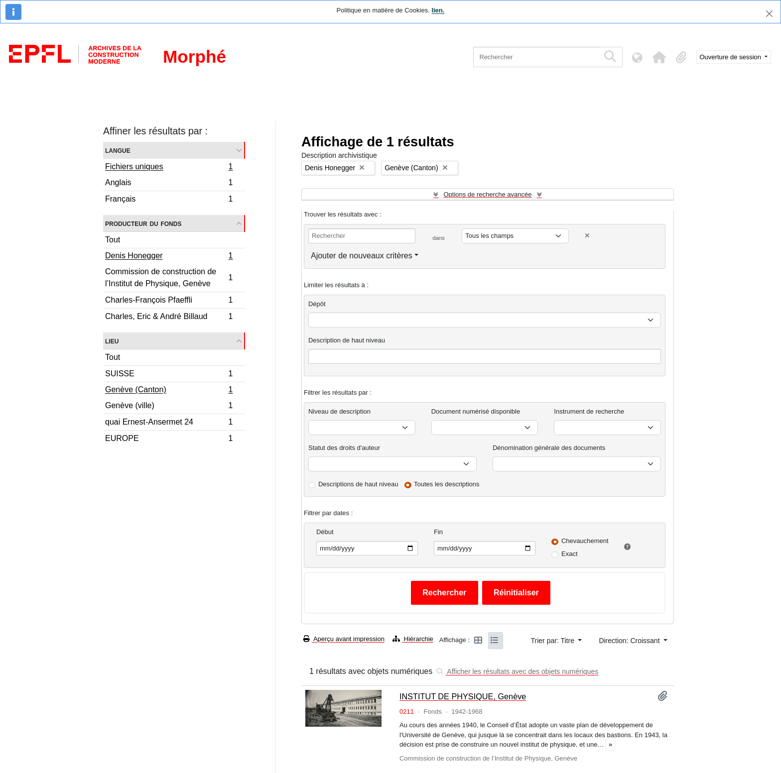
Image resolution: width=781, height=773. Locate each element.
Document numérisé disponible (475, 411)
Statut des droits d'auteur (344, 447)
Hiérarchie (412, 639)
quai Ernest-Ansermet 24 (169, 423)
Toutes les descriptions (447, 484)
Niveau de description (339, 411)
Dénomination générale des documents (549, 447)
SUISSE (169, 375)
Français (169, 200)
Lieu (112, 340)
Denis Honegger (169, 257)
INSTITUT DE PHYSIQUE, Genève (462, 696)
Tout (112, 239)
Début (325, 532)
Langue (117, 150)
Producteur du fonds (143, 223)
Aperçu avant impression (344, 639)
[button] (659, 57)
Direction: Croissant (630, 641)
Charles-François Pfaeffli (169, 301)
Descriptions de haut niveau (358, 484)
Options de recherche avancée (487, 194)
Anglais (169, 184)
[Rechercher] (536, 57)
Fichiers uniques (169, 168)
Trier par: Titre (553, 641)
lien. (437, 10)
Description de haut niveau (346, 340)
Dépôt (317, 304)
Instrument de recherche (589, 411)
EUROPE (169, 439)
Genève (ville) (169, 407)
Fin (438, 532)
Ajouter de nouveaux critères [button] (361, 255)
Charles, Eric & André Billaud (169, 318)
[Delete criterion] (587, 235)
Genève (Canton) (169, 391)
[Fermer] (769, 13)
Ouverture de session (731, 57)
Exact (569, 553)
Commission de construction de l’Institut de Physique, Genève (169, 277)
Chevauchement (585, 541)
